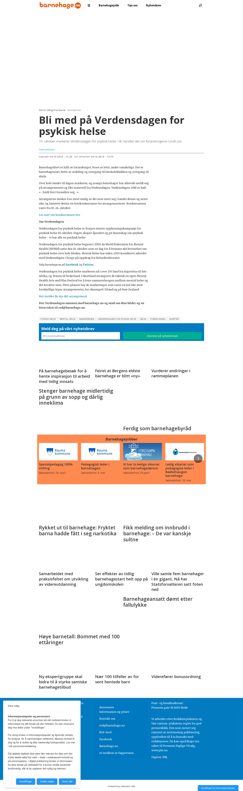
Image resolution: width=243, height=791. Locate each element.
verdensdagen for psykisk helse (117, 318)
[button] (198, 458)
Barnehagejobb (109, 5)
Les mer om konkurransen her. (60, 215)
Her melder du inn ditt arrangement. (63, 296)
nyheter (174, 318)
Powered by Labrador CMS (121, 786)
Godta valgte (47, 781)
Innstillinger (25, 781)
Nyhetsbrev (153, 5)
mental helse (68, 318)
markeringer (86, 318)
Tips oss (132, 5)
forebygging (158, 318)
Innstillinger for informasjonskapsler (218, 788)
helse (143, 318)
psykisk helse (48, 318)
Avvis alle (67, 781)
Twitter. (88, 264)
